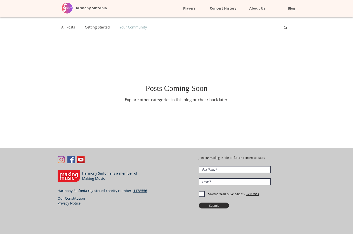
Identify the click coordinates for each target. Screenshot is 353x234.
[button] (285, 27)
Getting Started (97, 27)
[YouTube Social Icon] (81, 159)
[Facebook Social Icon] (71, 159)
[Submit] (214, 205)
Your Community (133, 27)
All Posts (68, 27)
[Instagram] (61, 159)
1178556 (140, 190)
